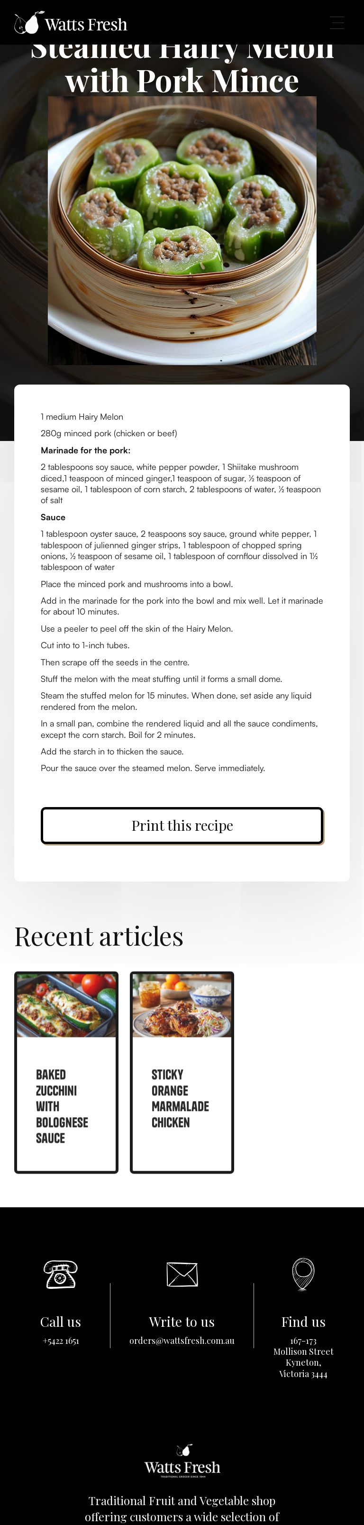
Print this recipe (182, 825)
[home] (70, 22)
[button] (337, 22)
